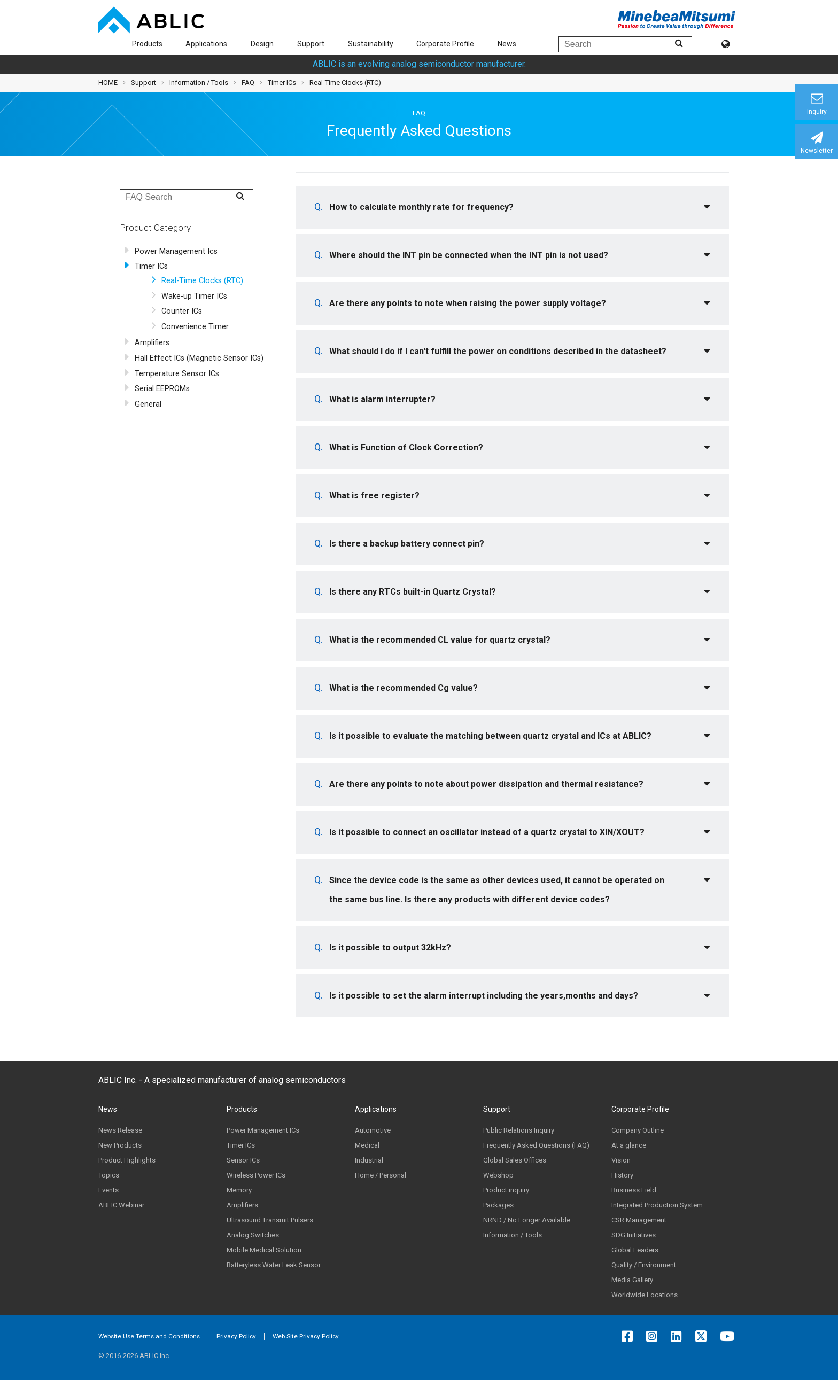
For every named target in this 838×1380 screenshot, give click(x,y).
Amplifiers (152, 342)
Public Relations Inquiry (518, 1130)
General (148, 404)
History (622, 1175)
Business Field (633, 1190)
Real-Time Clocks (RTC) (202, 280)
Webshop (498, 1175)
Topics (108, 1175)
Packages (498, 1205)
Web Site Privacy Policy (306, 1336)
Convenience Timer (195, 326)
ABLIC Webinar (121, 1205)
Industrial (369, 1160)
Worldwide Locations (644, 1295)
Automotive (373, 1130)
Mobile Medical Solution (264, 1250)
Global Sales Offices (514, 1160)
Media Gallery (632, 1280)
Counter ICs (181, 311)
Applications (206, 44)
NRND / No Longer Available (526, 1220)
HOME (108, 83)
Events (108, 1190)
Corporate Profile (445, 44)
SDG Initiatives (633, 1235)
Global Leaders (634, 1250)
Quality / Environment (643, 1265)
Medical (367, 1145)
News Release (120, 1130)
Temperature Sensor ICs (177, 373)
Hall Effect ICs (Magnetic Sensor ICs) (199, 358)
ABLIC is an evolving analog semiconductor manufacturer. (419, 64)
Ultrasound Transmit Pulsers (270, 1220)
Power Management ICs (263, 1130)
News (507, 44)
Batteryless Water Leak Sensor (274, 1265)
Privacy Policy (236, 1336)
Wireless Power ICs (256, 1175)
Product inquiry (506, 1190)
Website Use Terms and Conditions (149, 1336)
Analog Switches (253, 1235)
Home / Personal (380, 1175)
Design (262, 44)
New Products (120, 1145)
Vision (621, 1160)
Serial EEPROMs (162, 388)
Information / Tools (198, 83)
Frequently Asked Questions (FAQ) (536, 1145)
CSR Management (638, 1220)
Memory (239, 1190)
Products (147, 44)
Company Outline (637, 1130)
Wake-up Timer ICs (194, 296)
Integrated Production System (657, 1205)
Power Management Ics (176, 251)
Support (310, 44)
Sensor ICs (243, 1160)
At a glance (628, 1145)
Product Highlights (127, 1160)
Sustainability (370, 44)
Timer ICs (151, 266)
